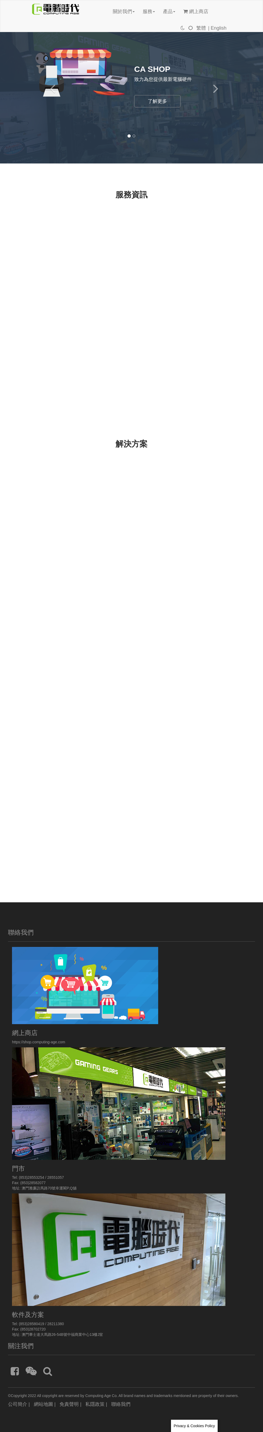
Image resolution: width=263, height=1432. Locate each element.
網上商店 (195, 11)
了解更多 (157, 101)
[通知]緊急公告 (56, 269)
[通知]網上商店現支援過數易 (70, 276)
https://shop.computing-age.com (38, 1042)
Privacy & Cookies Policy (194, 1426)
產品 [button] (169, 11)
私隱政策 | (96, 1404)
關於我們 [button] (124, 11)
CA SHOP (152, 69)
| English (217, 28)
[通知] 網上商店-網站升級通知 (71, 262)
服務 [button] (149, 11)
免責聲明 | (70, 1404)
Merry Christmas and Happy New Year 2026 (87, 255)
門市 (18, 1168)
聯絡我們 (120, 1404)
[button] (49, 83)
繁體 (201, 28)
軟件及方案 (28, 1314)
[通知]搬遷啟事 (56, 283)
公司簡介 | (19, 1404)
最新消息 (45, 245)
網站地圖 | (45, 1404)
